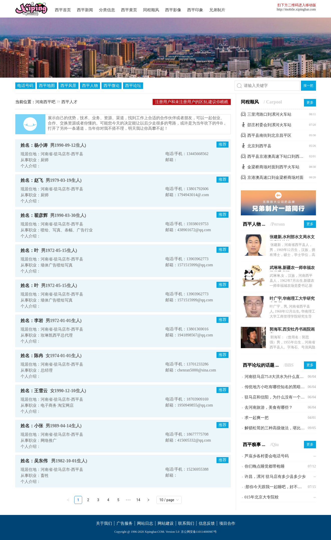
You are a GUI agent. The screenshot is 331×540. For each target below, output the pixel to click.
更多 (309, 102)
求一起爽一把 (257, 418)
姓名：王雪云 (34, 390)
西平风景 (68, 85)
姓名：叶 (30, 250)
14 (138, 500)
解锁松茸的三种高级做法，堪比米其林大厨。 (276, 428)
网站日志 (145, 523)
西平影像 (173, 10)
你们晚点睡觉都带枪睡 (265, 466)
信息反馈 (207, 523)
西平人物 (90, 85)
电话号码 (25, 85)
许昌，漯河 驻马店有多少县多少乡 (275, 476)
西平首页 (63, 10)
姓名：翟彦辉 (34, 215)
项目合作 (227, 523)
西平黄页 (129, 10)
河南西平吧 (45, 102)
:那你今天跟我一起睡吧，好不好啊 (275, 487)
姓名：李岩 (32, 320)
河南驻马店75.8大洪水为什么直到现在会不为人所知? (276, 376)
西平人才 (69, 102)
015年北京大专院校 (262, 497)
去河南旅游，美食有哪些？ (269, 407)
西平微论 (111, 85)
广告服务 (125, 523)
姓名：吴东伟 (35, 460)
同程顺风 (151, 10)
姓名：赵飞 (32, 180)
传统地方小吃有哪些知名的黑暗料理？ (276, 387)
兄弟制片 (217, 10)
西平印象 (195, 10)
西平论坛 (133, 85)
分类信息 (107, 10)
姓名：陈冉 (32, 355)
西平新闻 (85, 10)
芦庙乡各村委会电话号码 (267, 456)
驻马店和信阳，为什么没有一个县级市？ (276, 397)
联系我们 (186, 523)
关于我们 (104, 523)
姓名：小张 (32, 425)
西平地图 (47, 85)
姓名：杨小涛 (34, 145)
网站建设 (166, 523)
